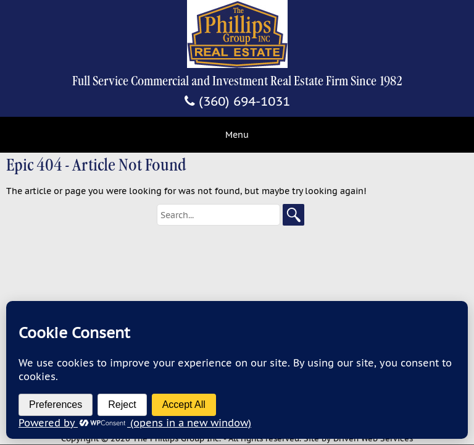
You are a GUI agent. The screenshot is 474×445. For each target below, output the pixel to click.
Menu (237, 134)
